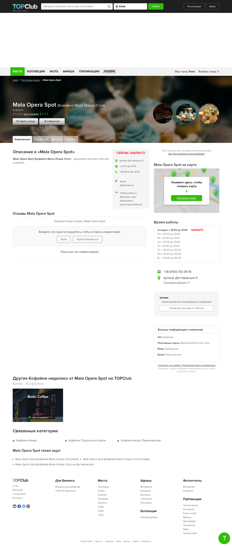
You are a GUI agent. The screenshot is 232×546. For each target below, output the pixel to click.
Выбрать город (207, 71)
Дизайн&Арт (189, 521)
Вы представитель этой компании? (187, 154)
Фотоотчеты (192, 481)
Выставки (145, 494)
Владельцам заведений (67, 486)
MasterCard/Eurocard (192, 343)
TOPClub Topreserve (65, 490)
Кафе (101, 506)
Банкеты (102, 502)
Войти (212, 6)
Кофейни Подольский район (87, 440)
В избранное (52, 121)
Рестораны (103, 486)
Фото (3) (57, 139)
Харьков (109, 541)
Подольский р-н (128, 193)
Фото (54, 71)
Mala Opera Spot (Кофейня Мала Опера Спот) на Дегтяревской (54, 464)
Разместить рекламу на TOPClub (186, 308)
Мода (186, 529)
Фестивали (146, 502)
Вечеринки (146, 486)
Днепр (127, 541)
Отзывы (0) (41, 139)
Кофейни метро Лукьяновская (141, 440)
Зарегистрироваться (87, 239)
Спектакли (146, 498)
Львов (136, 541)
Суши (101, 514)
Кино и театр (189, 513)
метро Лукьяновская (131, 204)
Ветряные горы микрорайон (128, 198)
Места (17, 71)
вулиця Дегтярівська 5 (132, 160)
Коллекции (36, 71)
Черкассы (146, 541)
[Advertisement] (116, 40)
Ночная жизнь (190, 505)
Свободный (171, 348)
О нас (16, 486)
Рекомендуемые (149, 517)
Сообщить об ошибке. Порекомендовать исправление (187, 365)
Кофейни (18, 110)
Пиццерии (103, 498)
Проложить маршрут (176, 282)
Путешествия (190, 533)
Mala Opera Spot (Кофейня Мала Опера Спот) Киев (46, 459)
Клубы (101, 490)
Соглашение (19, 494)
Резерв (109, 71)
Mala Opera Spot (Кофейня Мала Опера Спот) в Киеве (116, 459)
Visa (207, 343)
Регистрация (194, 6)
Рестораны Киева (30, 80)
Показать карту (186, 198)
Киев (15, 80)
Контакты (18, 497)
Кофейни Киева (26, 440)
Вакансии (18, 490)
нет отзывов (31, 114)
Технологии (189, 525)
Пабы (101, 510)
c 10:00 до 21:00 (128, 166)
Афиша (68, 71)
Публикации (89, 71)
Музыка (187, 517)
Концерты (145, 490)
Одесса (98, 541)
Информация (22, 139)
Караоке (102, 494)
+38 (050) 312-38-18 (129, 171)
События (71, 139)
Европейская (127, 185)
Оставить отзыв (25, 121)
